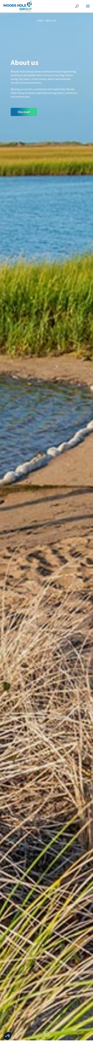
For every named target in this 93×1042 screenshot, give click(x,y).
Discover (24, 112)
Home (40, 20)
